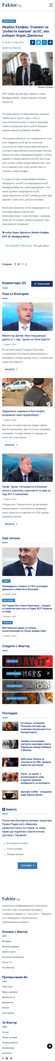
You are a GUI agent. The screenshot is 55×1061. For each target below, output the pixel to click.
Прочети (11, 369)
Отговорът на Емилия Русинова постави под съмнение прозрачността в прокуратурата (36, 727)
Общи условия (9, 1037)
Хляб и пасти (9, 952)
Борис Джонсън (22, 232)
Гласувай (27, 865)
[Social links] (32, 42)
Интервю (9, 600)
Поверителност (10, 1042)
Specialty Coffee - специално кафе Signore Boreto (36, 793)
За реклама (8, 1048)
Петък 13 (7, 962)
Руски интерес (13, 848)
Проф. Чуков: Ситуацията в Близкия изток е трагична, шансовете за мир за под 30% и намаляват (26, 490)
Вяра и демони (10, 992)
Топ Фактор (8, 967)
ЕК (9, 236)
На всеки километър (13, 957)
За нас (5, 1032)
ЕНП (4, 236)
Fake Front (7, 986)
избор (8, 232)
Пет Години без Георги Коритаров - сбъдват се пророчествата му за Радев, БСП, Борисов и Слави (27, 608)
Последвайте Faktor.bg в (27, 245)
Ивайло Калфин (40, 232)
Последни (9, 713)
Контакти (7, 1053)
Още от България (15, 294)
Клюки (7, 623)
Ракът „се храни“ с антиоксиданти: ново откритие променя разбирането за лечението (35, 778)
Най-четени (11, 538)
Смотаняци (8, 1013)
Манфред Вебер (20, 236)
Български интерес (16, 843)
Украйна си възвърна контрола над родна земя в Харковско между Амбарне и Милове (36, 746)
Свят (6, 581)
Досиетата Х (8, 997)
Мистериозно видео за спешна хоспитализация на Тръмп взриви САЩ (24, 629)
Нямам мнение (14, 854)
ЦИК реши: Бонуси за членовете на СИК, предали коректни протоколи (36, 762)
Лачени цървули (10, 946)
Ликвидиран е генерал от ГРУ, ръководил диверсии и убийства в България (25, 588)
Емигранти (7, 1002)
